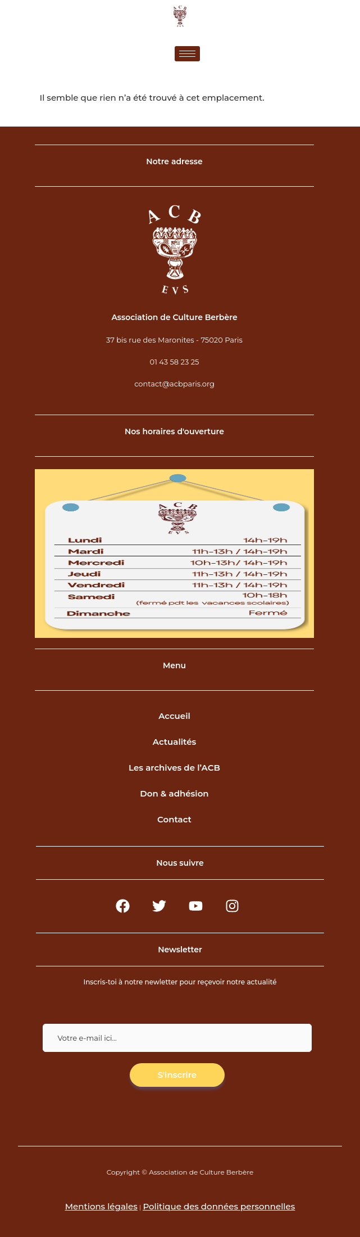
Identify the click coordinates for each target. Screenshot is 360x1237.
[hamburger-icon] (187, 53)
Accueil (174, 715)
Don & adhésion (174, 793)
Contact (174, 819)
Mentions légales (101, 1206)
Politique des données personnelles (219, 1206)
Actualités (175, 741)
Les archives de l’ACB (174, 767)
